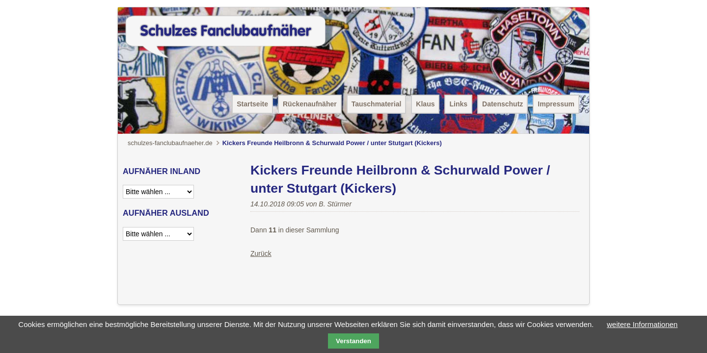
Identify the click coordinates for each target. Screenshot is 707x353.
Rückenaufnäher (310, 104)
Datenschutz (502, 104)
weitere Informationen (642, 324)
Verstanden (353, 341)
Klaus (425, 104)
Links (458, 104)
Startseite (252, 104)
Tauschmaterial (377, 104)
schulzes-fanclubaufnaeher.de (170, 143)
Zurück (261, 253)
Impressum (556, 104)
